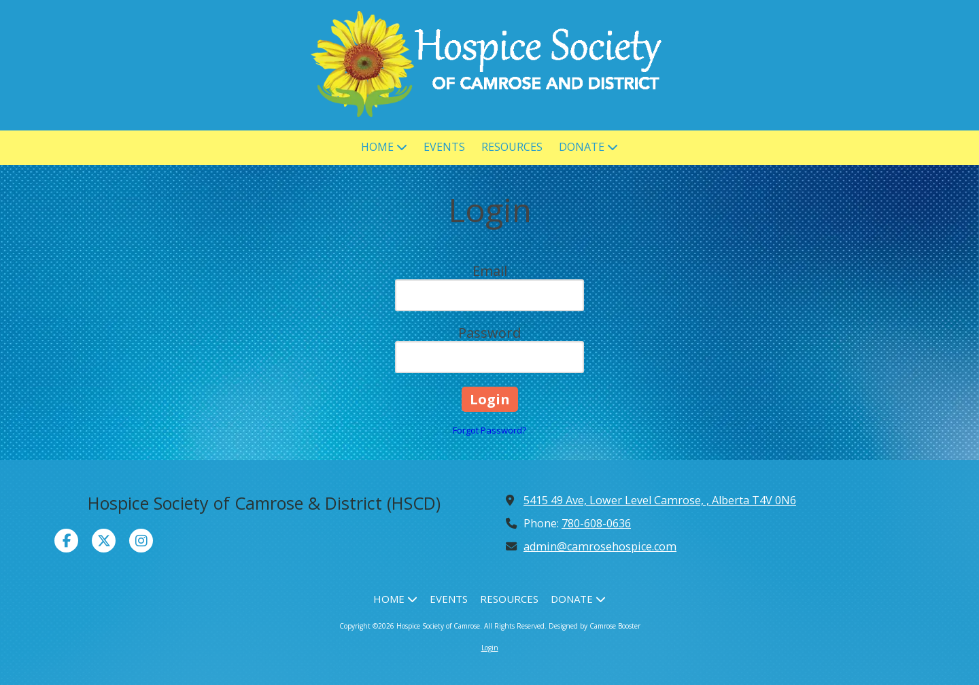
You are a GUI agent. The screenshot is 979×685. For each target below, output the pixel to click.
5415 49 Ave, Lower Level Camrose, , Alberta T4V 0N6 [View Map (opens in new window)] (659, 500)
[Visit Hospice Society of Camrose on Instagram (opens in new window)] (141, 540)
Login (489, 647)
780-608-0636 (596, 523)
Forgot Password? (489, 430)
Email (490, 271)
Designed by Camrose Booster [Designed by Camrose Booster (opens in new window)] (594, 626)
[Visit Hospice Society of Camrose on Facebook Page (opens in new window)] (66, 540)
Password (489, 332)
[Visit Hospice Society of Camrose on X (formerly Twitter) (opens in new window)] (104, 540)
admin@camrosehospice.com (599, 546)
